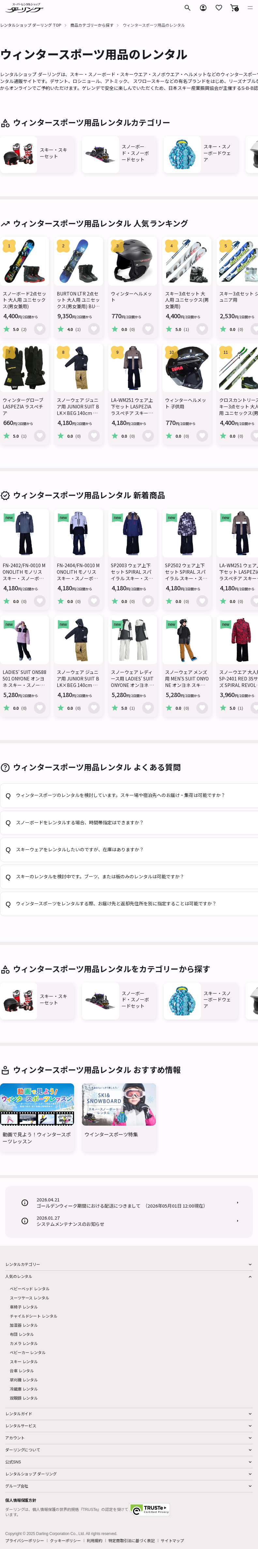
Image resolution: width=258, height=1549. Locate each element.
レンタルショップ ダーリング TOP (30, 25)
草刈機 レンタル (24, 1379)
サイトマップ (172, 1540)
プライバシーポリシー (24, 1540)
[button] (234, 8)
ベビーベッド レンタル (30, 1288)
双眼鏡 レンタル (24, 1398)
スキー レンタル (24, 1361)
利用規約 (94, 1540)
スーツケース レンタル (29, 1297)
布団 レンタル (22, 1334)
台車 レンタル (22, 1370)
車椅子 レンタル (24, 1306)
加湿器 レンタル (24, 1325)
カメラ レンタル (24, 1343)
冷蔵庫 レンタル (24, 1388)
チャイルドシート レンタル (33, 1316)
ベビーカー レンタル (28, 1352)
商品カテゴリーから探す (92, 25)
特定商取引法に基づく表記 (131, 1540)
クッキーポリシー (65, 1540)
